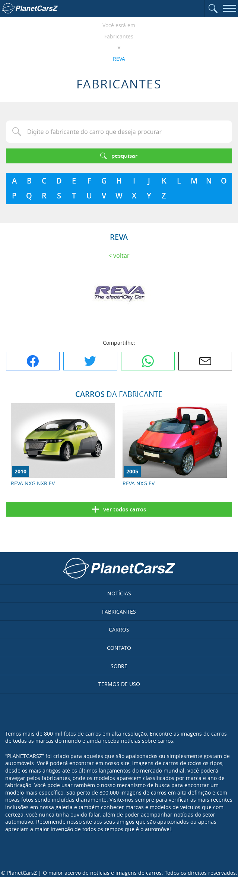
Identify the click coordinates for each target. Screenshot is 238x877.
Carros (119, 629)
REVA (119, 58)
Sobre (119, 666)
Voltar (121, 255)
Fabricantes (118, 36)
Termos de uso (119, 683)
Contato (119, 647)
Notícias (119, 593)
